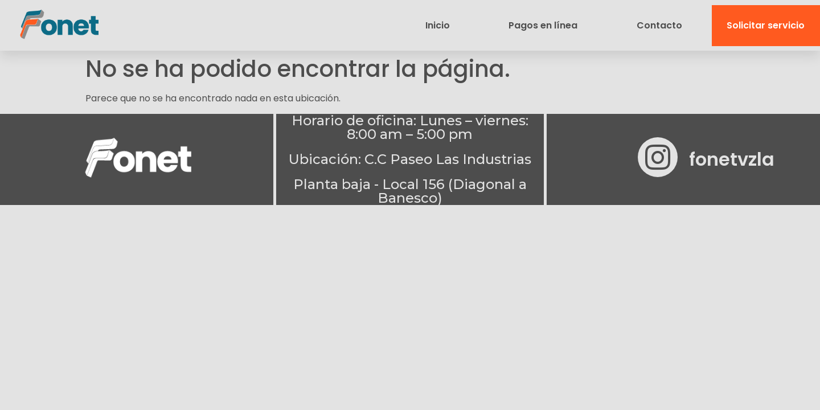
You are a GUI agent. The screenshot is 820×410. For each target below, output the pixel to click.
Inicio (437, 25)
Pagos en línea (543, 25)
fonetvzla (731, 159)
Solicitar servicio (766, 25)
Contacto (659, 25)
